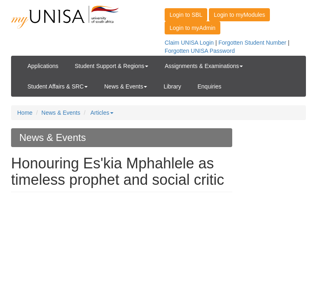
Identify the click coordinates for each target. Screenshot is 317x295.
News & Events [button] (125, 86)
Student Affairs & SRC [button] (57, 86)
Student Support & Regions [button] (112, 66)
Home (24, 112)
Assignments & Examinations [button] (204, 66)
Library (172, 86)
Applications (43, 66)
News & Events (60, 112)
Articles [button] (102, 112)
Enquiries (209, 86)
